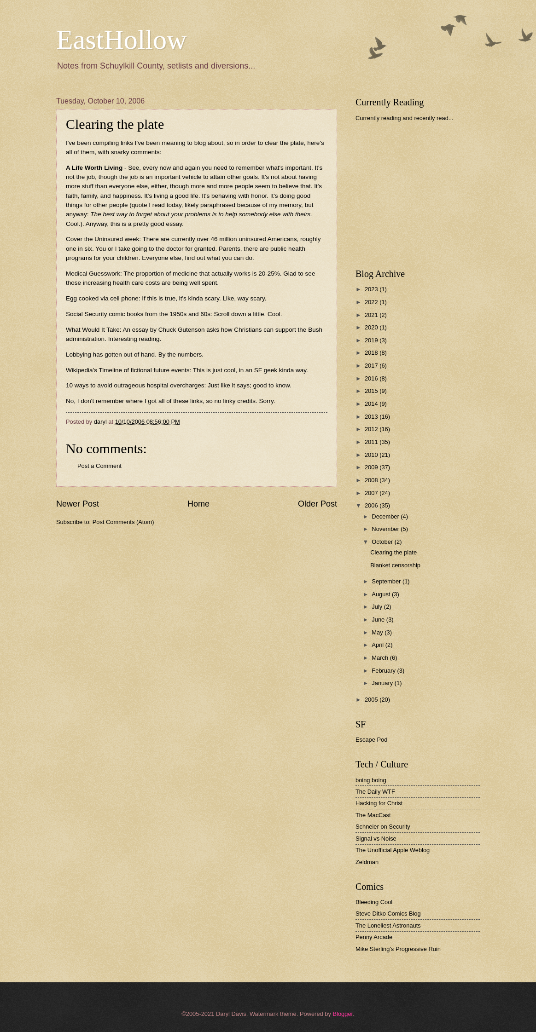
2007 (372, 493)
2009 (372, 467)
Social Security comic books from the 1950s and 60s (138, 314)
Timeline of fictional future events (144, 370)
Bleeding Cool (373, 902)
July (378, 606)
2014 (372, 403)
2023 (372, 289)
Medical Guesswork (93, 273)
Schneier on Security (382, 826)
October (383, 541)
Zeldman (367, 862)
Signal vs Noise (375, 838)
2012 (372, 429)
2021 (372, 314)
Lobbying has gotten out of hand (110, 354)
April (378, 644)
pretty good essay (157, 223)
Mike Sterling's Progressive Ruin (398, 949)
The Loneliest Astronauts (388, 925)
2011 (372, 441)
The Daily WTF (375, 791)
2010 (372, 454)
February (384, 670)
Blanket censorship (395, 565)
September (387, 581)
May (378, 632)
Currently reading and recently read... (404, 118)
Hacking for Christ (378, 803)
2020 (372, 327)
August (382, 594)
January (383, 683)
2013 (372, 416)
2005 (372, 699)
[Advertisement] (424, 195)
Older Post (317, 503)
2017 (372, 365)
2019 (372, 340)
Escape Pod (371, 739)
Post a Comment (99, 465)
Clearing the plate (393, 552)
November (386, 528)
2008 (372, 480)
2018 (372, 352)
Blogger (342, 1013)
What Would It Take (93, 329)
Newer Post (77, 503)
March (381, 657)
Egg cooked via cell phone (102, 298)
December (386, 516)
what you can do (229, 257)
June (379, 619)
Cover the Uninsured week (102, 239)
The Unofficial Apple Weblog (392, 850)
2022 (372, 302)
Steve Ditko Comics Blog (388, 913)
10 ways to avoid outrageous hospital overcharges (135, 385)
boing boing (370, 780)
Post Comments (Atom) (123, 522)
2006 (372, 505)
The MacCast (373, 815)
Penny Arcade (373, 937)
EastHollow (121, 39)
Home (198, 503)
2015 (372, 390)
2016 (372, 378)
